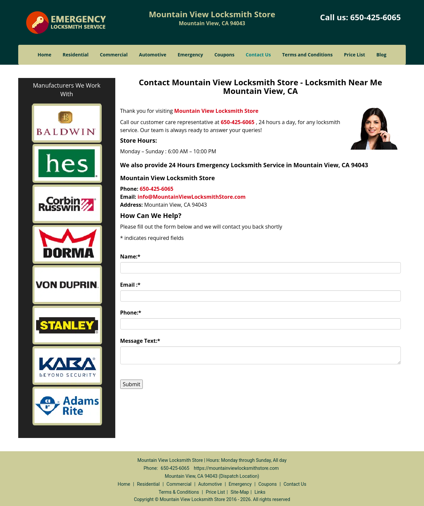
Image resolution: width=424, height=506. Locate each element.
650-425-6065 (375, 17)
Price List (354, 54)
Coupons (224, 54)
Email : (130, 284)
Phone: (130, 312)
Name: (130, 256)
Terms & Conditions (179, 492)
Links (259, 492)
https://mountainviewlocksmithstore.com (236, 468)
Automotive (153, 54)
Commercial (114, 54)
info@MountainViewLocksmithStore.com (191, 196)
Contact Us (258, 54)
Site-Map (240, 492)
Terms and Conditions (307, 54)
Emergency (190, 54)
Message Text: (140, 340)
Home (44, 54)
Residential (75, 54)
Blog (381, 54)
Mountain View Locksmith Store (216, 110)
